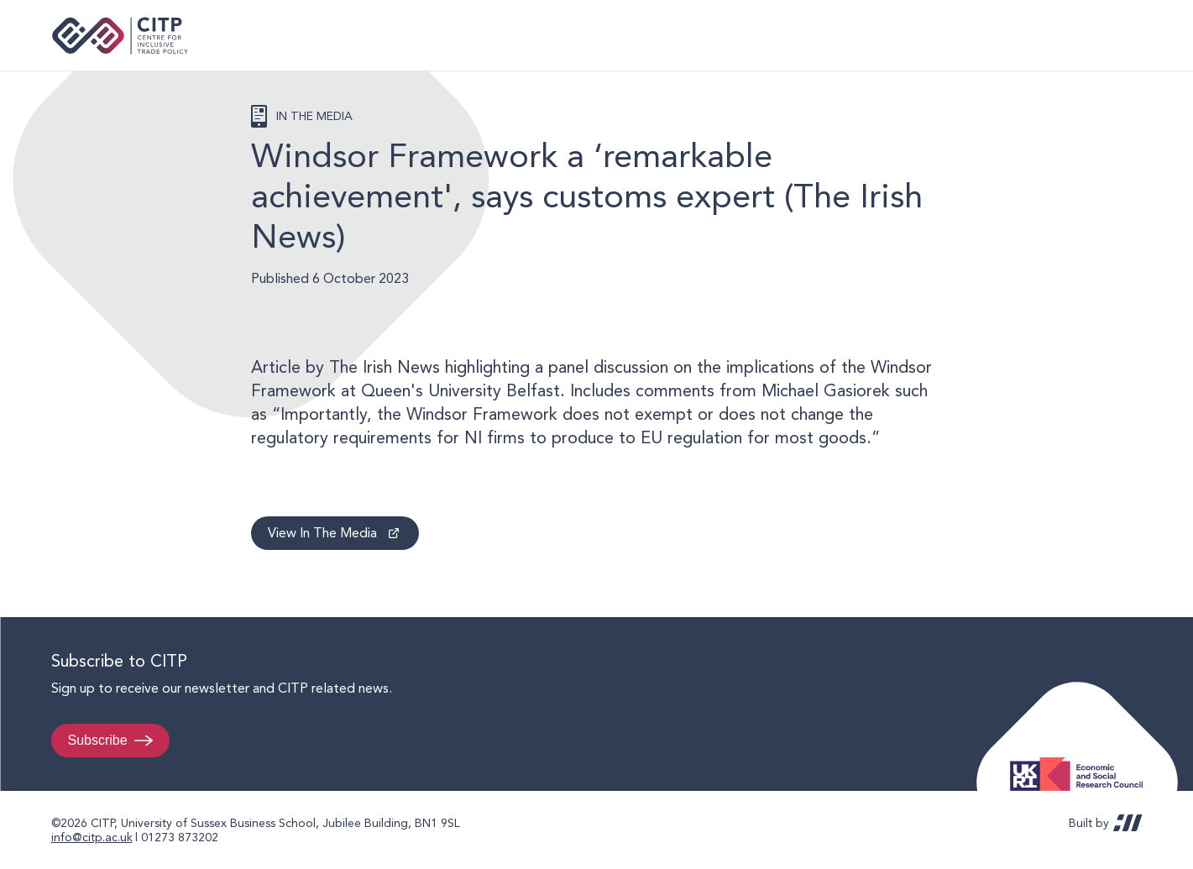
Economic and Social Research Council (1081, 761)
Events (735, 35)
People (668, 35)
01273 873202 (179, 837)
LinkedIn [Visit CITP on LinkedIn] (1090, 35)
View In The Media (322, 533)
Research (594, 35)
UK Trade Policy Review (853, 35)
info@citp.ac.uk (92, 837)
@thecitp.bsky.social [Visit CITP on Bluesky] (1122, 35)
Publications (506, 35)
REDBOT (1128, 822)
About (425, 35)
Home (363, 35)
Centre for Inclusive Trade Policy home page (120, 36)
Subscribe (98, 740)
